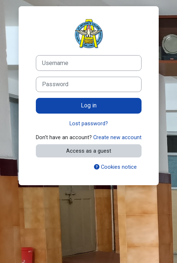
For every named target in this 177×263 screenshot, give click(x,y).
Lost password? (88, 123)
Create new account (117, 137)
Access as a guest (88, 151)
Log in (89, 105)
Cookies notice (115, 167)
